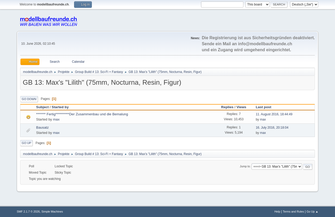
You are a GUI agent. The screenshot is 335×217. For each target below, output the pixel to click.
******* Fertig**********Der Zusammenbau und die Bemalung (82, 114)
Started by (60, 107)
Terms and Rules (293, 211)
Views (241, 107)
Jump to (245, 166)
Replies (227, 107)
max (56, 119)
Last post (266, 107)
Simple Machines (52, 211)
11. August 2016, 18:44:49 (274, 114)
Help (277, 211)
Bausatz (42, 127)
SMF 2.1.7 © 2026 (28, 211)
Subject (42, 107)
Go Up (26, 143)
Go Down (29, 99)
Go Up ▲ (312, 211)
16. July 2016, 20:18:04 (272, 127)
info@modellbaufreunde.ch (265, 44)
